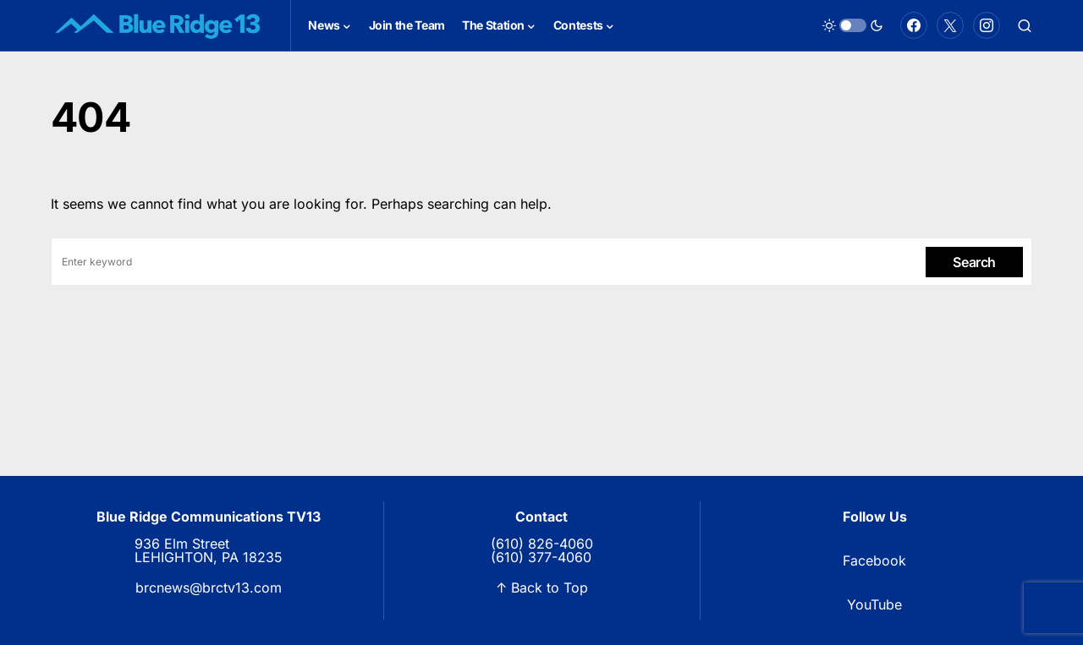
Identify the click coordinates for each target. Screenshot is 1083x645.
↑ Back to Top (542, 587)
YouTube (874, 604)
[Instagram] (986, 25)
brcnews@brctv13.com (208, 587)
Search (974, 262)
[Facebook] (913, 25)
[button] (852, 25)
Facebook (874, 560)
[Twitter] (950, 25)
